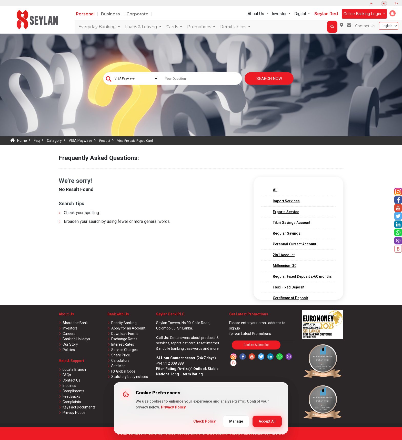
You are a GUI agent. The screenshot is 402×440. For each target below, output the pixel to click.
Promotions (199, 26)
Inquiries (69, 386)
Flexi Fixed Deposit (288, 287)
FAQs (67, 375)
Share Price (120, 355)
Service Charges (124, 350)
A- (371, 3)
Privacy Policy (173, 407)
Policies (69, 350)
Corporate (137, 14)
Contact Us (365, 26)
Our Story (70, 344)
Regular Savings (286, 233)
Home (22, 140)
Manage (236, 421)
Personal (86, 14)
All (275, 189)
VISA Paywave (80, 140)
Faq (37, 140)
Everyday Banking (97, 26)
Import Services (286, 201)
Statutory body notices (129, 377)
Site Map (118, 366)
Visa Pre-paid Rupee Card (135, 141)
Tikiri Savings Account (291, 223)
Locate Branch (74, 369)
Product (104, 141)
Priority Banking (124, 323)
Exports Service (286, 212)
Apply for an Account (128, 328)
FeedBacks (71, 396)
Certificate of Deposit (290, 298)
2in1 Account (284, 255)
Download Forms (124, 334)
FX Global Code (123, 371)
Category (54, 140)
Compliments (73, 391)
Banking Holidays (76, 339)
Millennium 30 (284, 266)
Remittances (233, 26)
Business (111, 14)
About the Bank (75, 323)
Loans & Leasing (141, 26)
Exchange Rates (124, 339)
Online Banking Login (363, 13)
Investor (280, 13)
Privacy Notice (74, 413)
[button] (392, 13)
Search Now (269, 78)
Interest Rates (122, 344)
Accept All (267, 421)
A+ (396, 3)
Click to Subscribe (256, 345)
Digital (300, 13)
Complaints (72, 402)
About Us (256, 13)
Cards (172, 26)
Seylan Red (326, 13)
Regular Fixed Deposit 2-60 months (302, 276)
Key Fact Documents (79, 407)
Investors (70, 328)
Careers (69, 334)
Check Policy (204, 421)
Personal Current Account (294, 244)
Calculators (120, 360)
